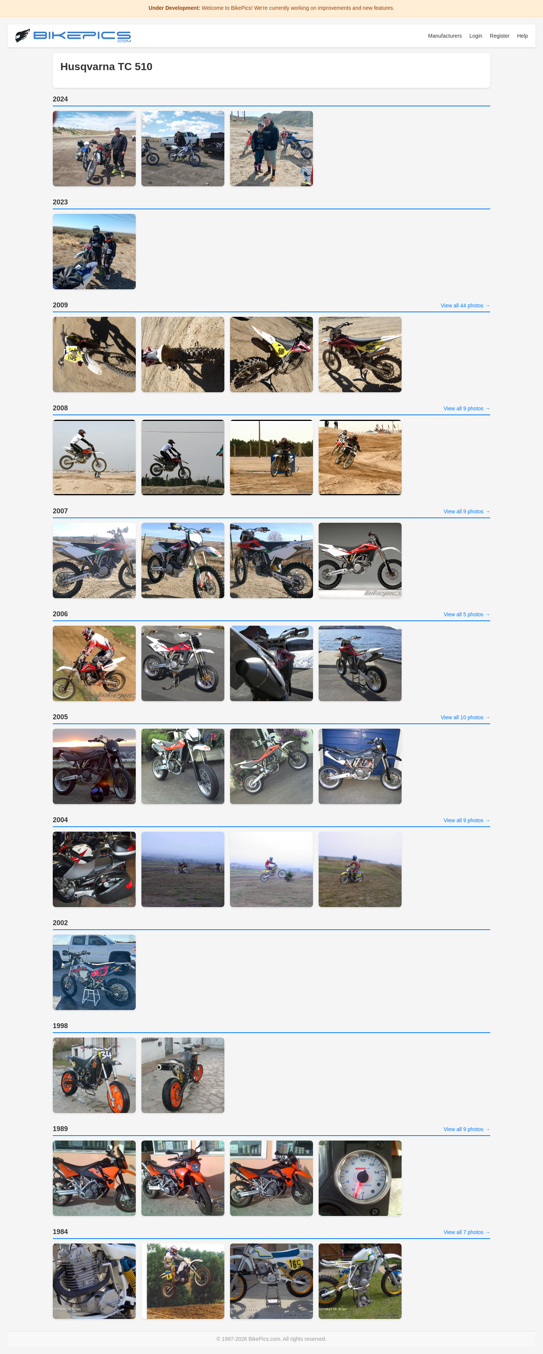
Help (522, 36)
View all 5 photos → (467, 614)
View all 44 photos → (465, 305)
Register (499, 36)
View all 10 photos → (465, 717)
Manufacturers (445, 36)
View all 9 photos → (467, 408)
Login (475, 36)
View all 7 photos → (467, 1232)
